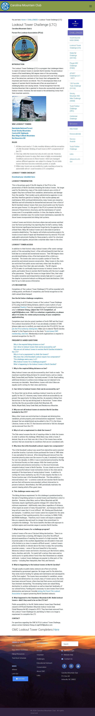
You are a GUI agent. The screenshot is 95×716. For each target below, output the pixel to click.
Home (23, 20)
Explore (73, 124)
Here (56, 629)
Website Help (68, 655)
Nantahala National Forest (22, 128)
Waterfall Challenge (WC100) (73, 55)
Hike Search (16, 646)
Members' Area (75, 23)
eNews (14, 670)
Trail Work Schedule (19, 658)
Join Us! (39, 647)
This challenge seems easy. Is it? (25, 359)
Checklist (23, 307)
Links (71, 154)
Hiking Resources (18, 654)
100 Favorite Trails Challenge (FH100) (75, 85)
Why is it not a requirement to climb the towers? (31, 354)
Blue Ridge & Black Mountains (23, 136)
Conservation (41, 667)
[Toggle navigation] (90, 6)
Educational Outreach (44, 663)
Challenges (41, 659)
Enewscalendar (75, 134)
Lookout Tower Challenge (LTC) (75, 46)
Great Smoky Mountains (21, 131)
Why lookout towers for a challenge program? (30, 362)
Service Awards (72, 140)
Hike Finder (74, 129)
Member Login (69, 651)
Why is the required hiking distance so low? (29, 344)
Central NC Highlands (20, 133)
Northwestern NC (19, 138)
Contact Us (68, 659)
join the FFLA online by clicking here (25, 329)
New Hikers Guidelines (20, 650)
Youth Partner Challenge (75, 148)
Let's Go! (15, 674)
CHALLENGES (33, 20)
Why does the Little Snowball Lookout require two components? (37, 357)
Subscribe (20, 679)
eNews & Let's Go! (75, 160)
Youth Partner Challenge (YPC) (75, 108)
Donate (39, 651)
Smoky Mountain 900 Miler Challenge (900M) (75, 97)
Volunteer (40, 655)
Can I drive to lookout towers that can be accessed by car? (35, 347)
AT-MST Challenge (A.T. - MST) (75, 75)
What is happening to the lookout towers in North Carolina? (35, 364)
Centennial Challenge (73, 117)
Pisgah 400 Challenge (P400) (74, 65)
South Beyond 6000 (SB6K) (75, 39)
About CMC (41, 671)
